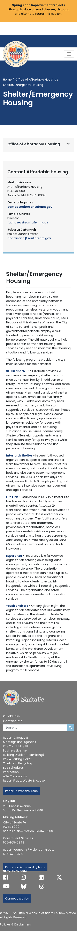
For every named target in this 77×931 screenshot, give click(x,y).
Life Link (12, 497)
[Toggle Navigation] (69, 53)
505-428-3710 (13, 854)
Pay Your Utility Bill (16, 746)
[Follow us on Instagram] (23, 877)
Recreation (11, 772)
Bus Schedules (13, 768)
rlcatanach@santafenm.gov (29, 238)
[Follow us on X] (59, 877)
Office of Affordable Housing (35, 79)
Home (7, 79)
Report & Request (15, 738)
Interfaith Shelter (19, 455)
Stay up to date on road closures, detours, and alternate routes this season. (38, 11)
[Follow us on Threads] (41, 886)
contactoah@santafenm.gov (29, 207)
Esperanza (14, 556)
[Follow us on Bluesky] (23, 886)
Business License (15, 750)
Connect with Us (17, 898)
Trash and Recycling (17, 763)
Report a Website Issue (21, 791)
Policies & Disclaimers (15, 924)
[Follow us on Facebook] (5, 877)
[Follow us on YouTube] (6, 886)
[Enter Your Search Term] (35, 727)
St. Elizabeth (15, 371)
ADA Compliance (15, 776)
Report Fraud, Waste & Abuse (24, 780)
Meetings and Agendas (19, 742)
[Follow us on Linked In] (41, 877)
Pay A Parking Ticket (17, 759)
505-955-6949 (13, 842)
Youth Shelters (17, 606)
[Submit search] (70, 727)
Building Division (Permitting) (23, 755)
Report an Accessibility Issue (25, 867)
